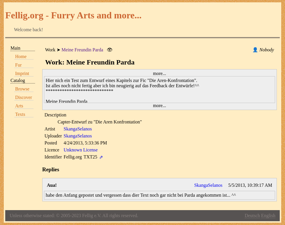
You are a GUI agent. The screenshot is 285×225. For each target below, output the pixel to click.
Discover (23, 97)
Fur (18, 64)
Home (21, 56)
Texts (20, 114)
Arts (19, 105)
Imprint (22, 73)
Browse (22, 88)
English (268, 215)
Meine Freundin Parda (82, 49)
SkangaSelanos (78, 128)
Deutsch (252, 215)
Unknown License (81, 149)
